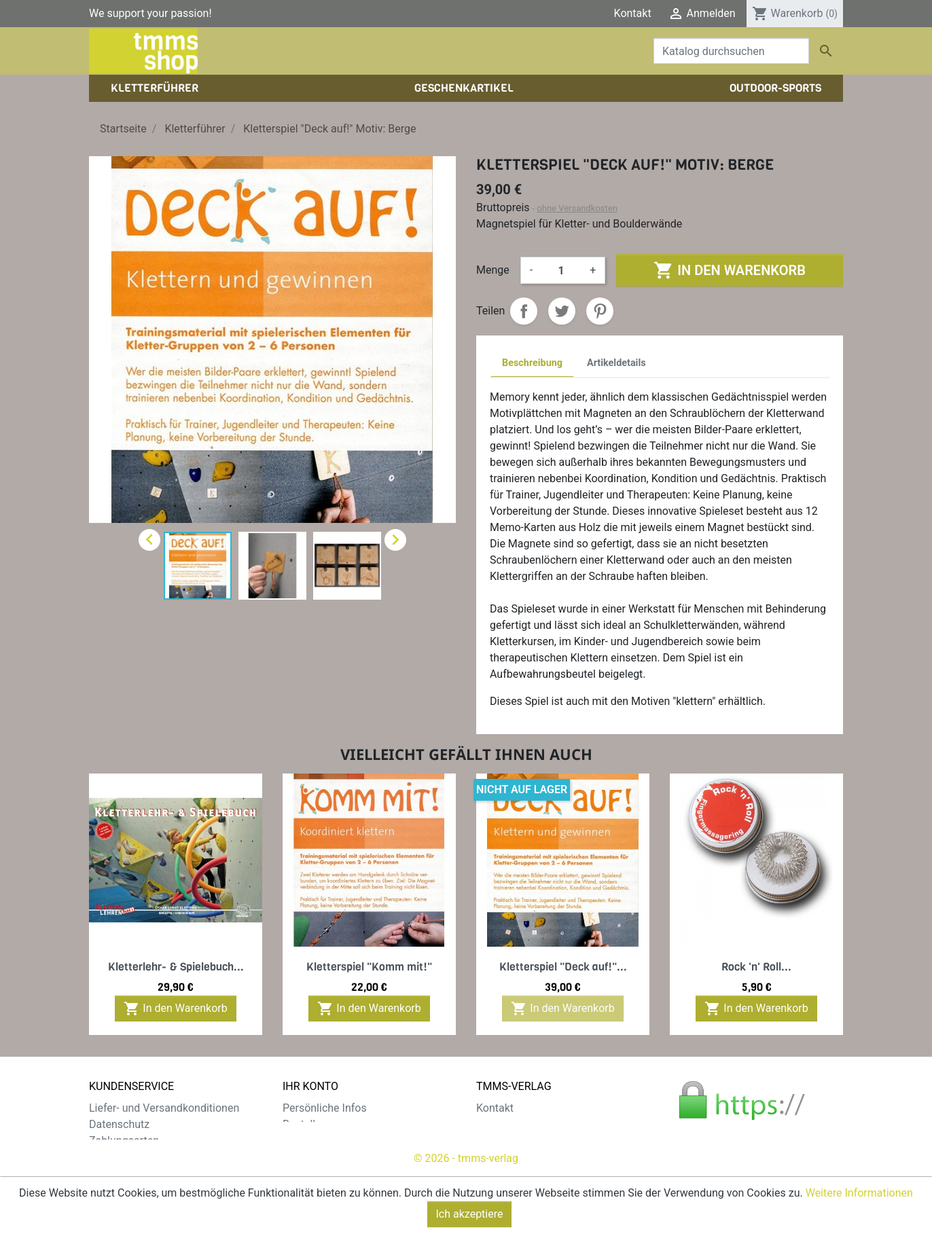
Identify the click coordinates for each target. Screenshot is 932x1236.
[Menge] (561, 270)
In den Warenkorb (729, 270)
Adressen (305, 1156)
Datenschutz (119, 1124)
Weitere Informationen (859, 1192)
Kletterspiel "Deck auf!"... (563, 967)
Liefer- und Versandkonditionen (164, 1108)
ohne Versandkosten (577, 208)
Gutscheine (310, 1173)
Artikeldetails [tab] (616, 363)
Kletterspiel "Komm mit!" (369, 967)
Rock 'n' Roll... (756, 967)
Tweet (561, 311)
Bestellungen (314, 1124)
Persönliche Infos (325, 1108)
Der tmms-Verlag (517, 1124)
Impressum (503, 1140)
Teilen (523, 311)
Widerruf (109, 1156)
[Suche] (731, 51)
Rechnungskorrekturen (337, 1140)
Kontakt (632, 13)
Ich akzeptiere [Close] (469, 1213)
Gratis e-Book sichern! (141, 1173)
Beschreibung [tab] (532, 363)
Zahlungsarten (124, 1140)
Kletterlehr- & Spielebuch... (176, 967)
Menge (492, 269)
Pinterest (599, 311)
